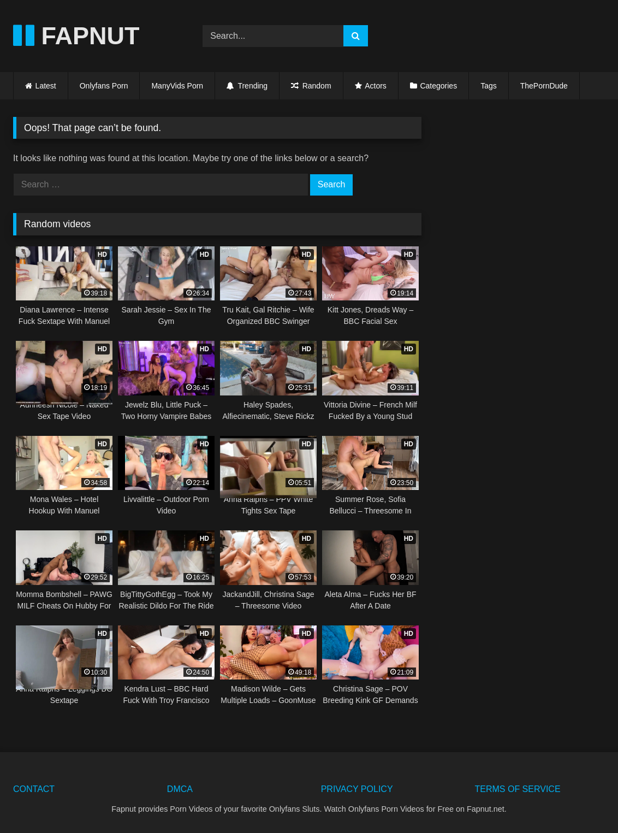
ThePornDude (544, 85)
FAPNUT (76, 36)
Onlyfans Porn (104, 85)
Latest (45, 85)
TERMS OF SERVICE (517, 789)
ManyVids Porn (177, 85)
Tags (488, 85)
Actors (376, 85)
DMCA (180, 789)
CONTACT (34, 789)
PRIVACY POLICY (357, 789)
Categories (438, 85)
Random (311, 85)
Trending (247, 85)
